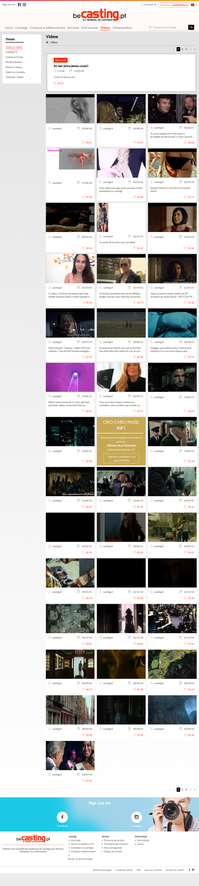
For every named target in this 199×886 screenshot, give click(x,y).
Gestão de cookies (175, 882)
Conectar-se (149, 4)
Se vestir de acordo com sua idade (117, 254)
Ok (191, 27)
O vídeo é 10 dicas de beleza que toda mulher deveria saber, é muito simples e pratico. (69, 308)
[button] (194, 4)
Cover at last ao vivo (134, 83)
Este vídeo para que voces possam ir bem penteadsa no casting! (121, 202)
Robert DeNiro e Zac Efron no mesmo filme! (170, 202)
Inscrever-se (173, 5)
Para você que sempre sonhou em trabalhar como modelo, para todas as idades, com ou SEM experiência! (119, 416)
